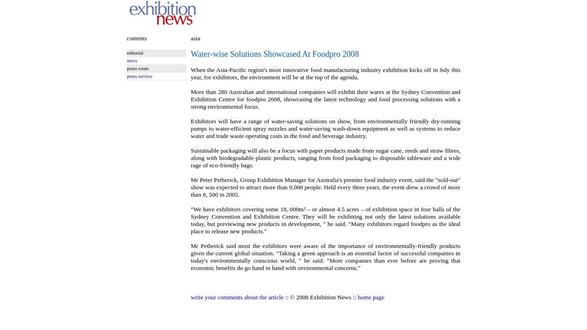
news (132, 60)
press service (139, 76)
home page (371, 297)
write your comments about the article (237, 297)
